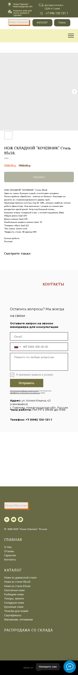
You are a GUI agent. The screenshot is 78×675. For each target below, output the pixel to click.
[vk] (6, 519)
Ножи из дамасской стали (20, 577)
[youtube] (13, 519)
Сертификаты (12, 615)
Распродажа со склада (28, 630)
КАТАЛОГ (13, 570)
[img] (41, 13)
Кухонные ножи (13, 606)
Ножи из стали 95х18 (17, 581)
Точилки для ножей (16, 611)
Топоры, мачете (14, 598)
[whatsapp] (20, 519)
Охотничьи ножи (14, 590)
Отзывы (9, 551)
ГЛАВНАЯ (13, 539)
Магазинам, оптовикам (18, 619)
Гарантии (10, 555)
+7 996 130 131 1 (57, 13)
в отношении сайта (30, 392)
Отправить (26, 383)
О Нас (8, 547)
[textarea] (39, 362)
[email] (39, 336)
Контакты (10, 559)
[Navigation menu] (71, 36)
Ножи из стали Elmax (17, 586)
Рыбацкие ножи (14, 594)
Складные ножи (14, 602)
